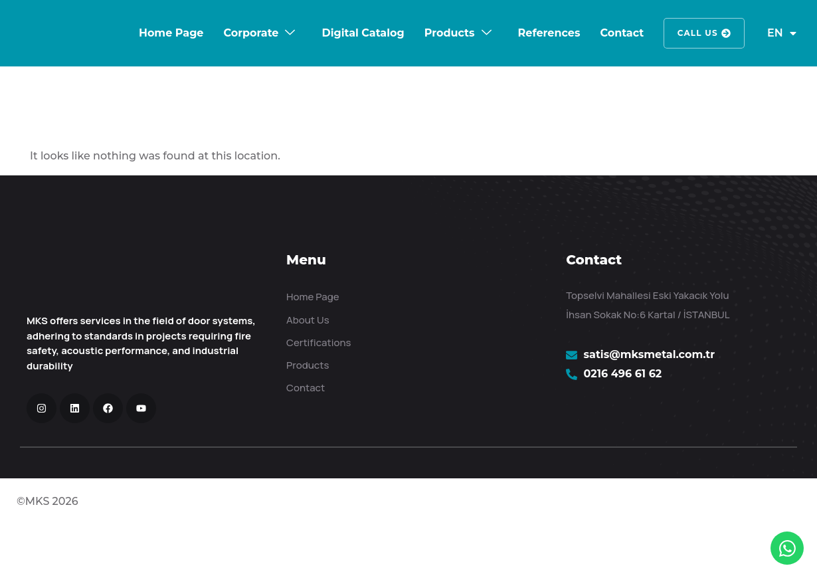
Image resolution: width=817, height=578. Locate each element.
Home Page (171, 33)
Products (458, 33)
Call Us (704, 33)
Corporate (260, 33)
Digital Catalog (363, 33)
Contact (622, 33)
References (548, 33)
